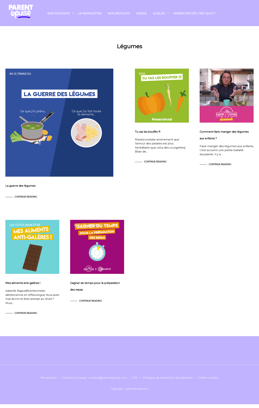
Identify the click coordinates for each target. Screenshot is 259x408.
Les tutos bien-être (25, 227)
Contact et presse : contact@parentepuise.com (94, 381)
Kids (142, 73)
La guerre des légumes (21, 187)
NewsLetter (49, 381)
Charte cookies (208, 381)
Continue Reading (25, 198)
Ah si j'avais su (20, 73)
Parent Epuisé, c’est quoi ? (194, 13)
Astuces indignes (88, 227)
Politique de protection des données (168, 381)
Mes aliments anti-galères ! (23, 287)
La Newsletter (90, 13)
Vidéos (141, 13)
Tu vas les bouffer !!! (148, 133)
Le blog (159, 13)
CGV (135, 381)
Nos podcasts (58, 13)
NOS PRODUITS (119, 13)
